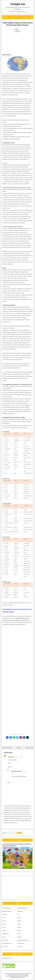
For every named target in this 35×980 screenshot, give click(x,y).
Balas (9, 762)
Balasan (10, 767)
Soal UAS (4, 946)
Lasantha (26, 976)
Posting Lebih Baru (7, 747)
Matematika (5, 933)
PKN (19, 933)
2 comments (18, 31)
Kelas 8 (4, 930)
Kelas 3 (19, 921)
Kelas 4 (4, 924)
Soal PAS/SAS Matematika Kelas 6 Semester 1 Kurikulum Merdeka (17, 844)
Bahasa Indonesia (22, 908)
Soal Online (21, 943)
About (18, 973)
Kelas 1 (19, 917)
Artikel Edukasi (6, 908)
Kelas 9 (19, 930)
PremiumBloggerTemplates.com (17, 977)
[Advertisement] (17, 44)
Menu (17, 17)
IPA (18, 914)
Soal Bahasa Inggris (23, 940)
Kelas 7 (19, 927)
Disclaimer (28, 973)
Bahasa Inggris (6, 911)
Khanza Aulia (15, 771)
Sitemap (17, 974)
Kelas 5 (19, 924)
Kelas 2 (4, 921)
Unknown (11, 757)
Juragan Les (17, 4)
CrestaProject (13, 976)
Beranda (19, 747)
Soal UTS (20, 946)
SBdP (3, 937)
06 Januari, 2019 (19, 757)
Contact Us (23, 973)
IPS (18, 30)
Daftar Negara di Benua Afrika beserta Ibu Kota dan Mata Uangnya (18, 24)
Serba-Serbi (5, 940)
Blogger (26, 974)
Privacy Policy (10, 974)
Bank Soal (20, 911)
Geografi (4, 914)
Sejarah (20, 937)
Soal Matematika (6, 943)
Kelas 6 (4, 927)
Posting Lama (29, 747)
